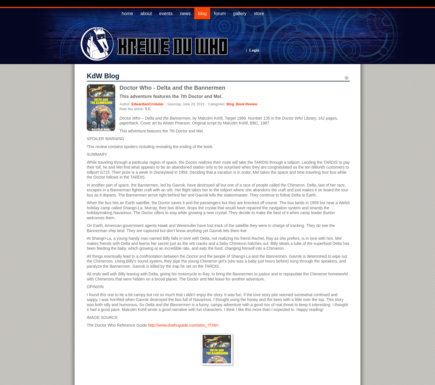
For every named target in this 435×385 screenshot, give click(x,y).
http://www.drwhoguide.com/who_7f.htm (183, 325)
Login (254, 50)
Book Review (246, 104)
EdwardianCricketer (147, 104)
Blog (230, 104)
